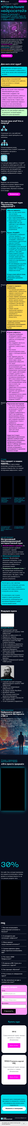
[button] (14, 1045)
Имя (3, 997)
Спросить (8, 1011)
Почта (3, 990)
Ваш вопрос (5, 1003)
